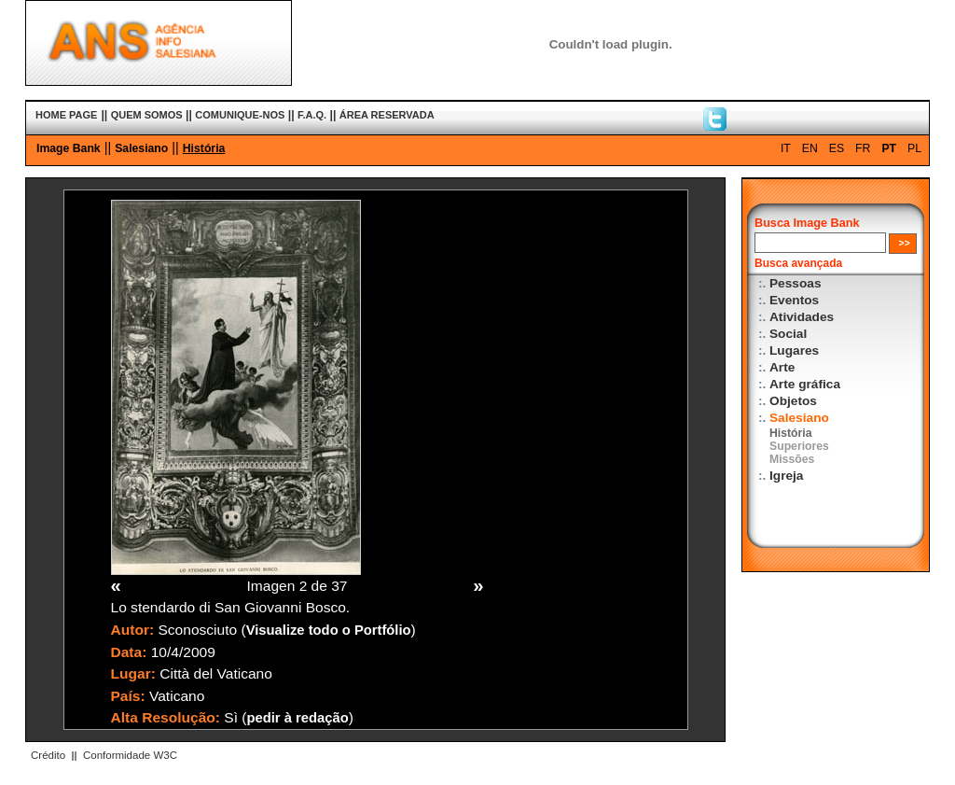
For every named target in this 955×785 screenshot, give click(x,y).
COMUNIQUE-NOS (239, 114)
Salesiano (141, 148)
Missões (791, 459)
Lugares (794, 350)
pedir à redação (298, 717)
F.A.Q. (312, 114)
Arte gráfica (804, 384)
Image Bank (68, 148)
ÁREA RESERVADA (387, 114)
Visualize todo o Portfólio (328, 630)
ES (836, 148)
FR (862, 148)
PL (914, 148)
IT (786, 148)
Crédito (48, 755)
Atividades (801, 317)
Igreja (786, 476)
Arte (782, 367)
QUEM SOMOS (147, 114)
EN (810, 148)
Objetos (793, 401)
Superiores (799, 446)
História (204, 148)
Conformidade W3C (130, 755)
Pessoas (795, 283)
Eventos (794, 300)
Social (788, 334)
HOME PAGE (66, 114)
